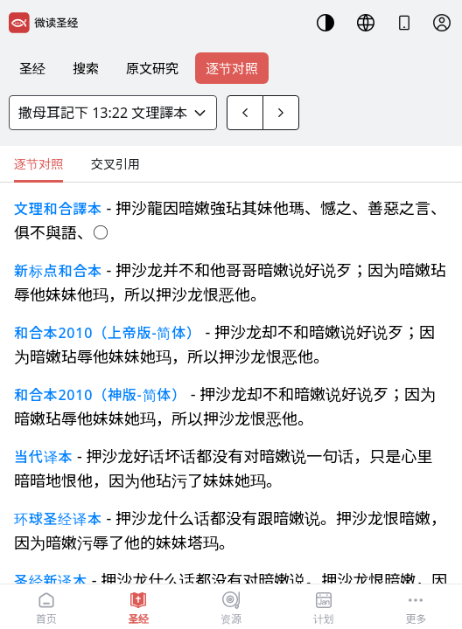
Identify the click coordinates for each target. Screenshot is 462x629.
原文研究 (152, 68)
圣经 (32, 68)
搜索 (86, 68)
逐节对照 (232, 68)
